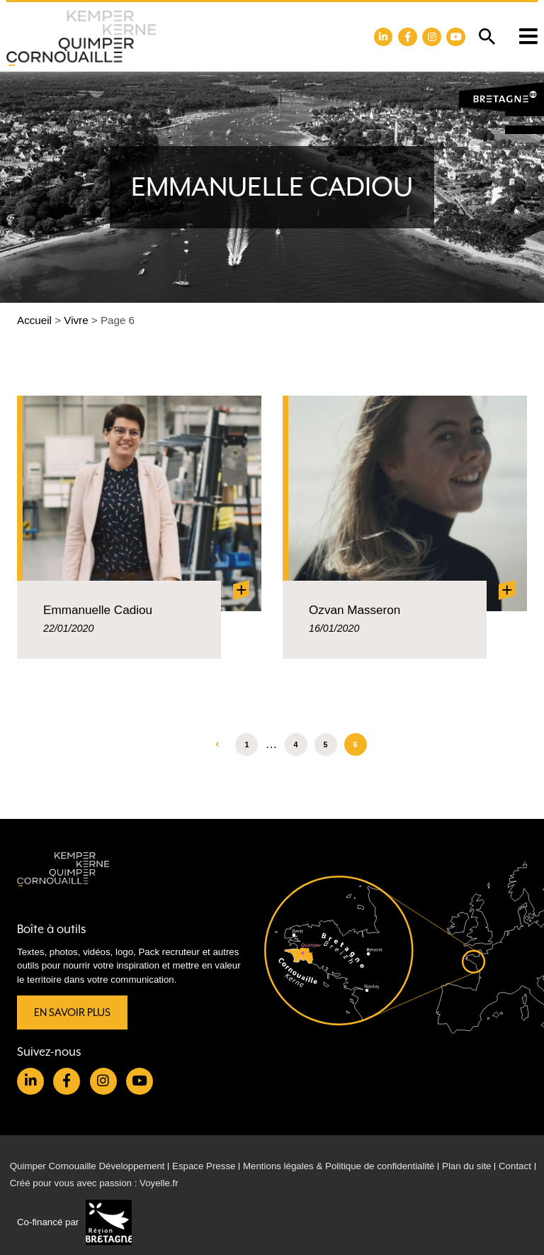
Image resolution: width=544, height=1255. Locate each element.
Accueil (34, 320)
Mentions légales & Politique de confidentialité (339, 1166)
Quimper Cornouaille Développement (87, 1166)
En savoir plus (72, 1013)
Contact (515, 1166)
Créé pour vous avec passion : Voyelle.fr (94, 1183)
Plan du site (466, 1166)
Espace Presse (203, 1166)
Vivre (76, 320)
